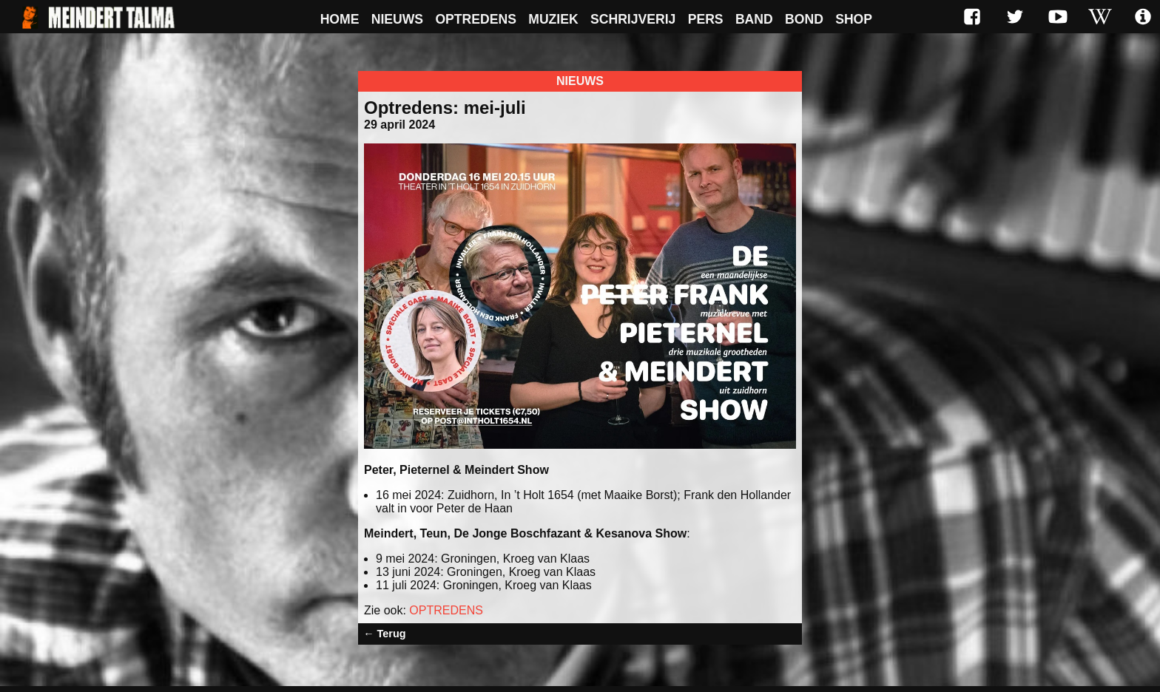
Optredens (475, 19)
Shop (853, 19)
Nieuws (397, 19)
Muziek (553, 19)
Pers (706, 19)
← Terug (384, 634)
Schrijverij (632, 19)
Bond (804, 19)
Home (340, 19)
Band (754, 19)
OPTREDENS (446, 610)
